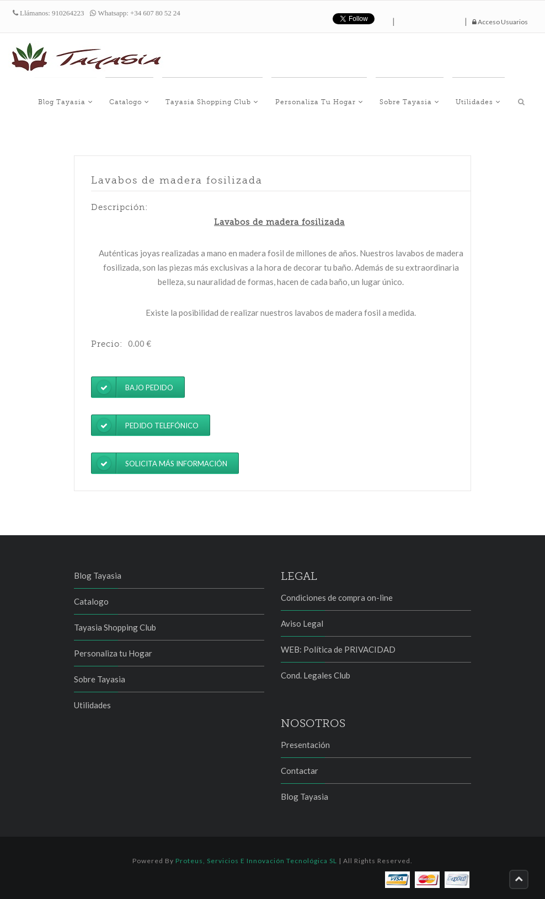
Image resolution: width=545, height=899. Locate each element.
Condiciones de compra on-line (337, 597)
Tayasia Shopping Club (243, 100)
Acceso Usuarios (500, 22)
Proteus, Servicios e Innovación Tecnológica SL (256, 861)
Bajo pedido (132, 387)
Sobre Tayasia (426, 100)
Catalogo (168, 100)
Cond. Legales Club (315, 675)
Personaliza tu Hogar (343, 100)
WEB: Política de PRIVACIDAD (338, 649)
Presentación (305, 745)
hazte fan (430, 18)
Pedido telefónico (145, 425)
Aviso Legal (302, 623)
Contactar (299, 771)
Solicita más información (159, 463)
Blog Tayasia (111, 100)
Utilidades (487, 100)
